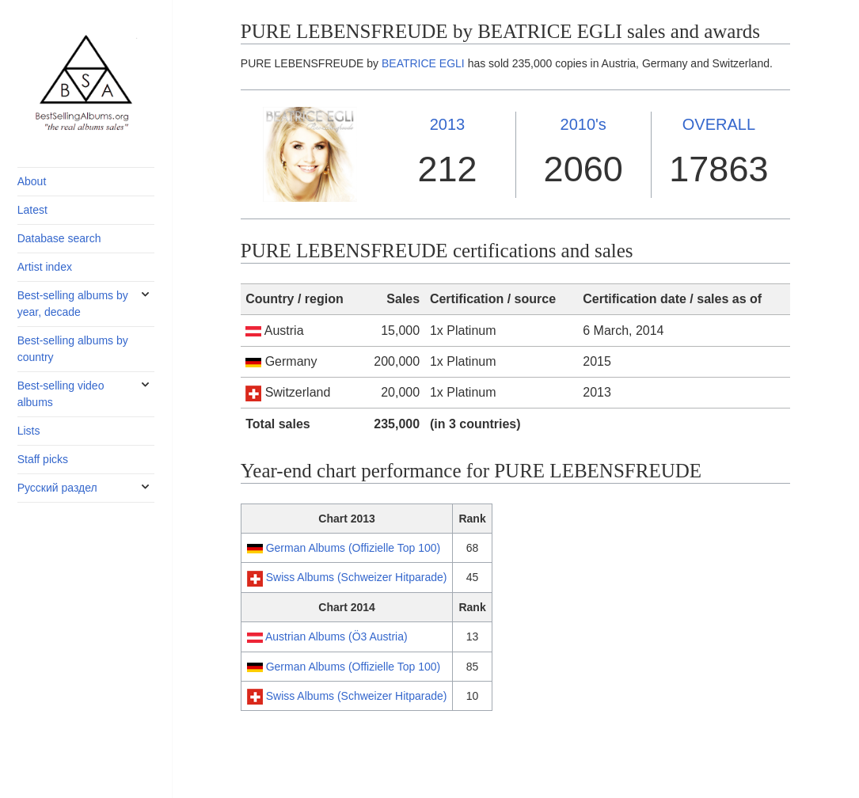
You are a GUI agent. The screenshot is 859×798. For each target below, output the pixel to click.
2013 (448, 124)
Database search (59, 238)
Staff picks (42, 459)
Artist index (44, 266)
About (32, 181)
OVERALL (718, 124)
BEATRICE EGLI (423, 63)
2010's (583, 124)
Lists (28, 430)
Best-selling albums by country (72, 348)
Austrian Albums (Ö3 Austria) (336, 636)
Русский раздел (57, 487)
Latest (32, 209)
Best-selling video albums (61, 393)
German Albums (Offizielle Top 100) (353, 548)
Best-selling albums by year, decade (72, 303)
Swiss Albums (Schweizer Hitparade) (356, 577)
